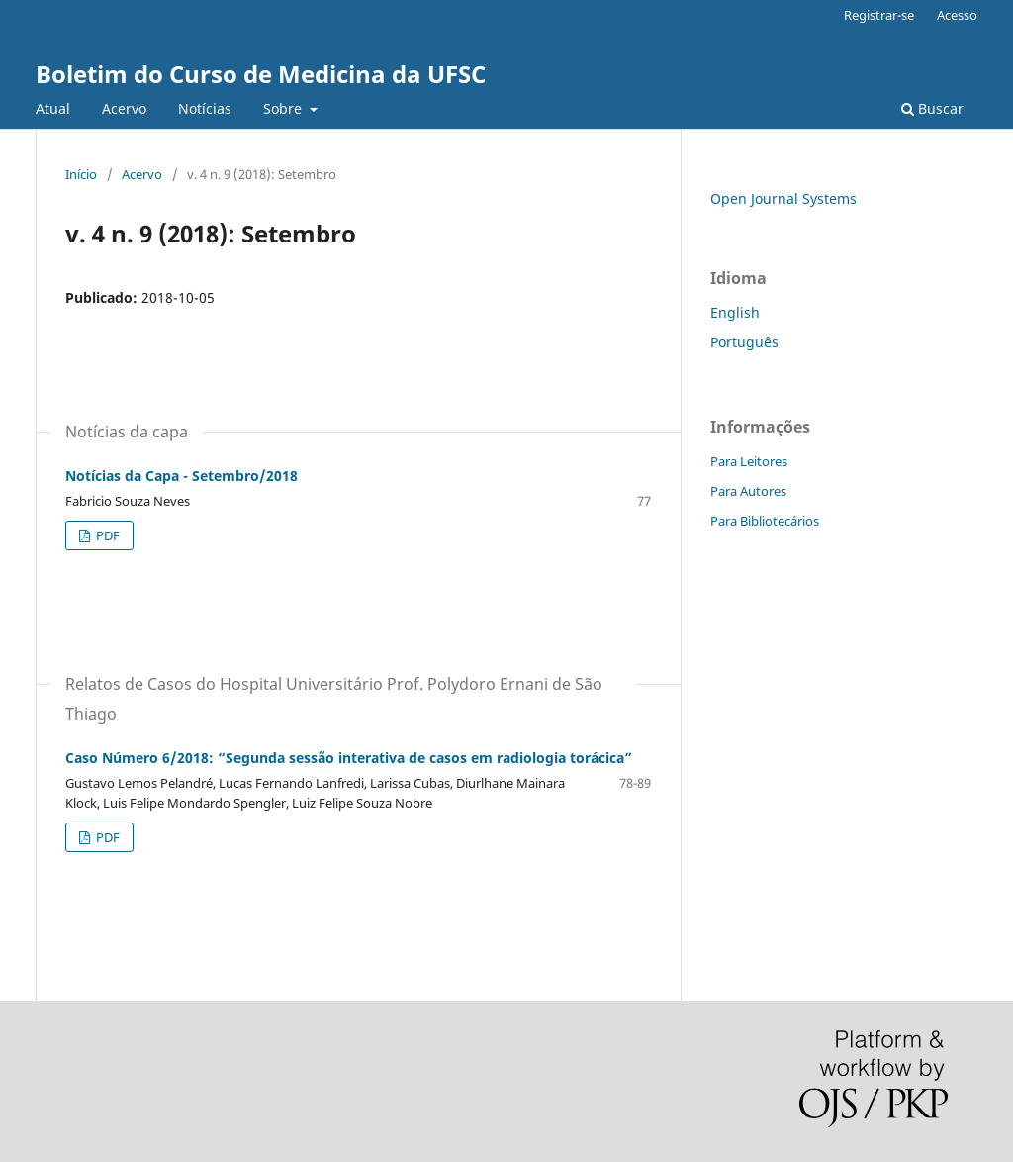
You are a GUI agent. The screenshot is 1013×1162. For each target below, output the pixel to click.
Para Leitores (748, 461)
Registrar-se (879, 15)
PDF (106, 535)
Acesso (957, 15)
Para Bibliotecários (764, 521)
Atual (53, 108)
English (735, 312)
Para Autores (748, 491)
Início (81, 174)
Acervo (124, 108)
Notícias (204, 108)
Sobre (284, 108)
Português (744, 342)
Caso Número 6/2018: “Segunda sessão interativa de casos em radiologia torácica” (348, 757)
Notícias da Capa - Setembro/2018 (181, 475)
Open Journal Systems (783, 198)
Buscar (932, 108)
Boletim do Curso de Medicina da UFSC (261, 73)
